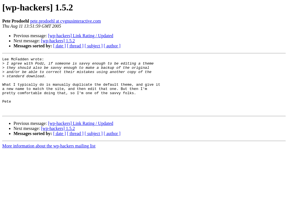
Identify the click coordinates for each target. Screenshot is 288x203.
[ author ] (112, 45)
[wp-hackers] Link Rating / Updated (80, 35)
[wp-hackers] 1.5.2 (58, 40)
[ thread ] (75, 45)
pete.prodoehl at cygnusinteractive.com (65, 21)
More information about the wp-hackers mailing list (48, 157)
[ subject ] (94, 45)
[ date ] (59, 45)
